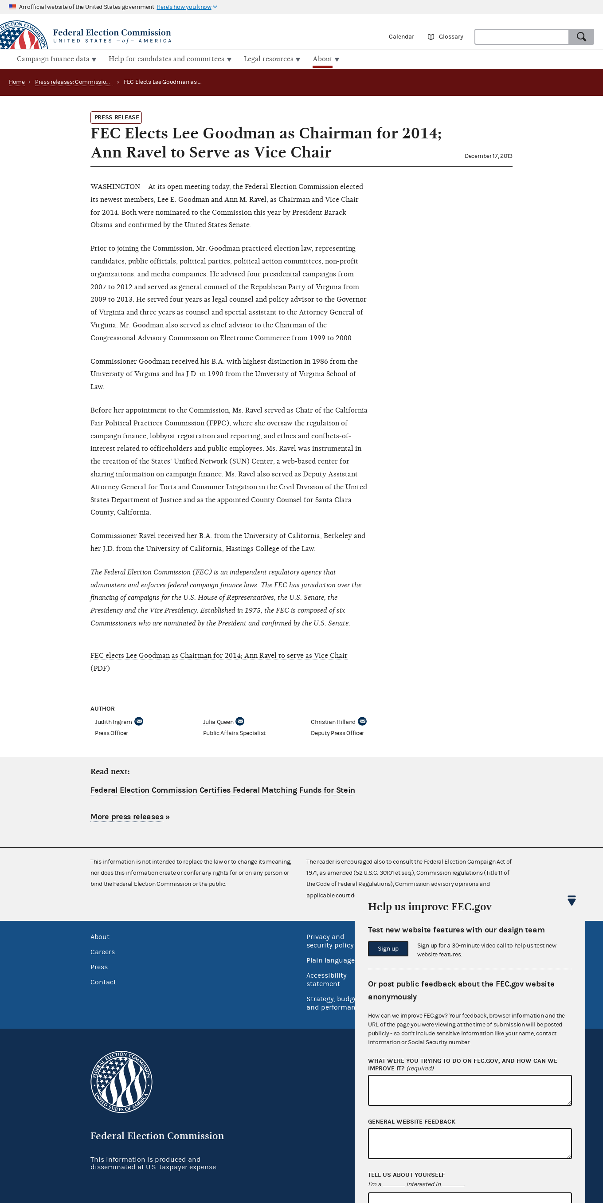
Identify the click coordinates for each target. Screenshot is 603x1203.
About (100, 936)
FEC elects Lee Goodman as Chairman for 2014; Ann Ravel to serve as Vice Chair (219, 655)
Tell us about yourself (406, 1175)
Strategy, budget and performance (334, 1002)
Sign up (388, 948)
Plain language (330, 959)
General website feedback (411, 1121)
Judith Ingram (113, 720)
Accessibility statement (326, 979)
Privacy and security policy (330, 940)
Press (99, 966)
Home (17, 81)
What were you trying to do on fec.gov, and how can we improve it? (462, 1065)
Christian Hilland (333, 720)
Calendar (401, 36)
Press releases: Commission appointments (92, 81)
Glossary (451, 36)
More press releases (126, 815)
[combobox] (521, 37)
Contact (103, 981)
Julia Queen (218, 720)
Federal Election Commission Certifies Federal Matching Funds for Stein (222, 789)
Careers (102, 951)
